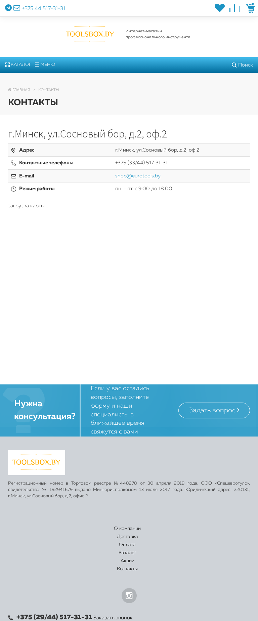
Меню (45, 65)
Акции (188, 528)
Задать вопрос (214, 410)
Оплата (111, 528)
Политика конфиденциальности (46, 614)
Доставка (71, 528)
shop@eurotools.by (138, 175)
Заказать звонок (113, 577)
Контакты (227, 528)
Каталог (18, 65)
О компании (27, 528)
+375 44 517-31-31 (44, 8)
